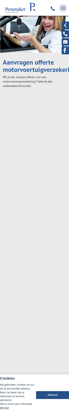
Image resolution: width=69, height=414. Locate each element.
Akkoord (52, 395)
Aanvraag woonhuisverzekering (28, 186)
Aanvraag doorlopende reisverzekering (33, 168)
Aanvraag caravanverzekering (27, 240)
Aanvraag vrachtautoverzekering (29, 222)
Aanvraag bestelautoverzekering (29, 213)
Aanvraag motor (18, 231)
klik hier (4, 407)
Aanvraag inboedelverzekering (27, 177)
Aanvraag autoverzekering (25, 204)
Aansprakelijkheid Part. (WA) (26, 195)
